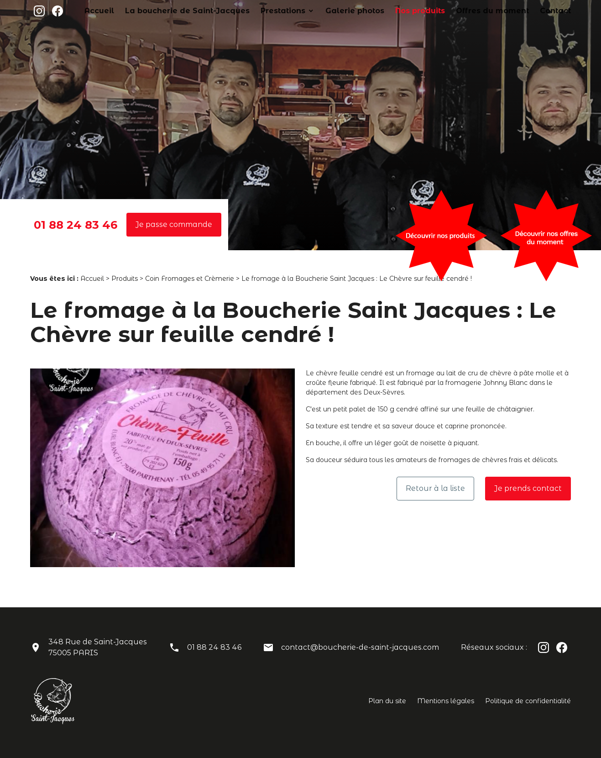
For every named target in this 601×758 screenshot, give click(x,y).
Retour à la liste (435, 488)
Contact (558, 10)
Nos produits (448, 10)
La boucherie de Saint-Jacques (256, 10)
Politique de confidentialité (528, 701)
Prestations (334, 10)
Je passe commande (174, 224)
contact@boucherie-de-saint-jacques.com (360, 647)
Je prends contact (528, 488)
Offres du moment (507, 10)
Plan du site (387, 701)
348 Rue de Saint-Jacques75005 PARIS (97, 647)
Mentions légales (445, 701)
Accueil (184, 10)
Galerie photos (393, 10)
